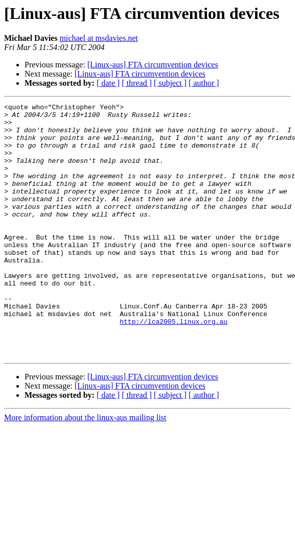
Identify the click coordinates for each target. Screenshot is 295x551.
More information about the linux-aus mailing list (85, 468)
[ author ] (204, 83)
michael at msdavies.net (98, 38)
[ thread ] (137, 83)
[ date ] (108, 83)
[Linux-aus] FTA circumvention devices (152, 64)
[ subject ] (170, 83)
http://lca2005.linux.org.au (174, 365)
